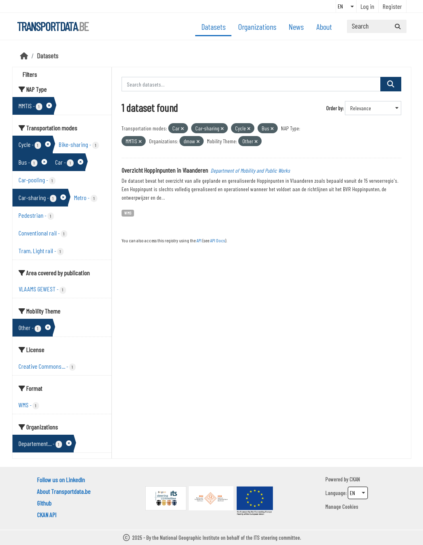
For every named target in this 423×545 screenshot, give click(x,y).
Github (44, 503)
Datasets (213, 26)
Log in (367, 6)
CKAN (354, 479)
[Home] (24, 55)
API (199, 240)
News (296, 26)
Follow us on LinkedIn (61, 479)
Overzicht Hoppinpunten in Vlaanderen (165, 170)
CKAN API (46, 514)
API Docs (217, 240)
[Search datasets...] (376, 26)
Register (392, 6)
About (324, 26)
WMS (127, 212)
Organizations (257, 26)
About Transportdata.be (64, 491)
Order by (334, 108)
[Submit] (398, 26)
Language (335, 492)
